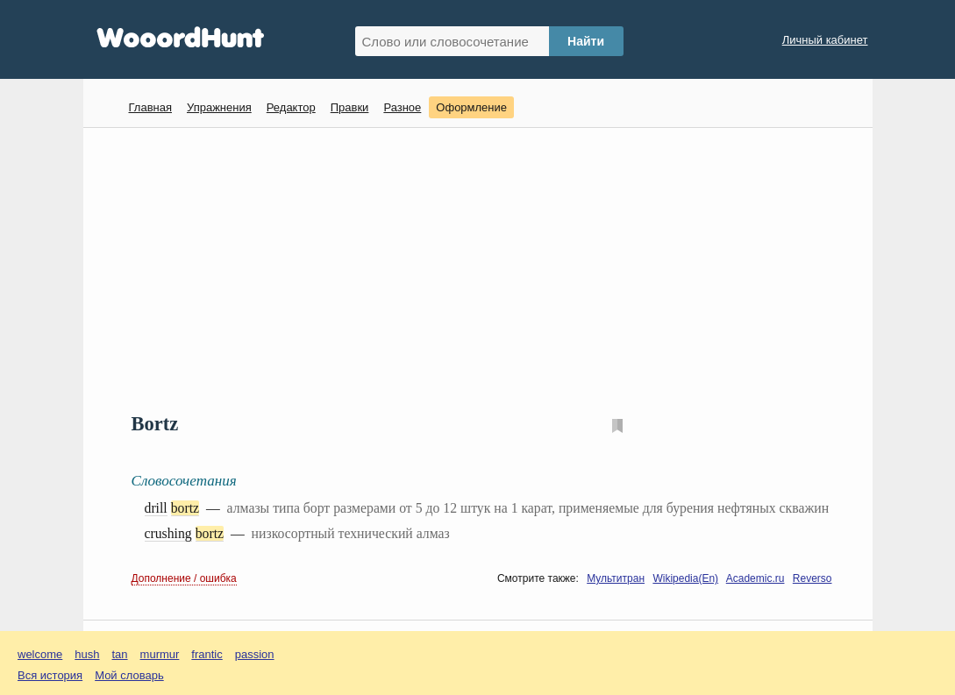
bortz (185, 507)
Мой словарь (129, 675)
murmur (160, 654)
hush (87, 654)
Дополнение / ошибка (184, 578)
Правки (350, 107)
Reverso (812, 578)
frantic (206, 654)
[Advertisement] (484, 268)
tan (120, 654)
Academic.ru (755, 578)
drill (156, 507)
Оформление (471, 107)
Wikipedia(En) (685, 578)
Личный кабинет (825, 39)
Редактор (291, 107)
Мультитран (616, 578)
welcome (40, 654)
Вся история (50, 675)
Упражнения (219, 107)
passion (254, 654)
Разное (402, 107)
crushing (168, 533)
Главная (150, 107)
